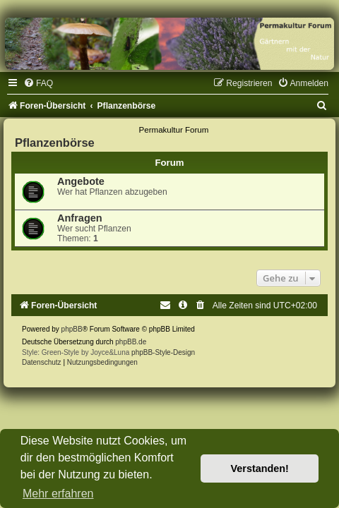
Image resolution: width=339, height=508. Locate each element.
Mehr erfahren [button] (58, 494)
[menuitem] (38, 83)
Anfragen (79, 218)
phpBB (72, 329)
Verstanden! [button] (260, 468)
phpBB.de (130, 342)
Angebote (81, 181)
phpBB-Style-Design (163, 352)
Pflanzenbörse (55, 142)
